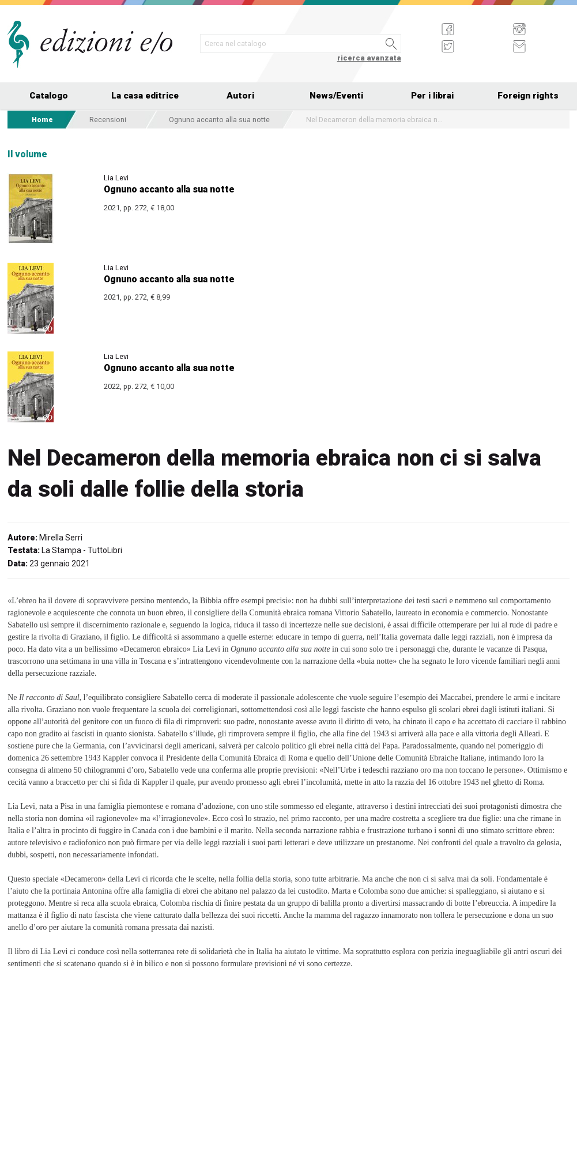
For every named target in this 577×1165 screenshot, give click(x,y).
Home (42, 119)
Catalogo (48, 95)
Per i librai (432, 95)
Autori (240, 95)
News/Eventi (336, 95)
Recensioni (107, 119)
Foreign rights (528, 95)
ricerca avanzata (369, 58)
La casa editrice (145, 95)
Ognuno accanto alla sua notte (219, 119)
